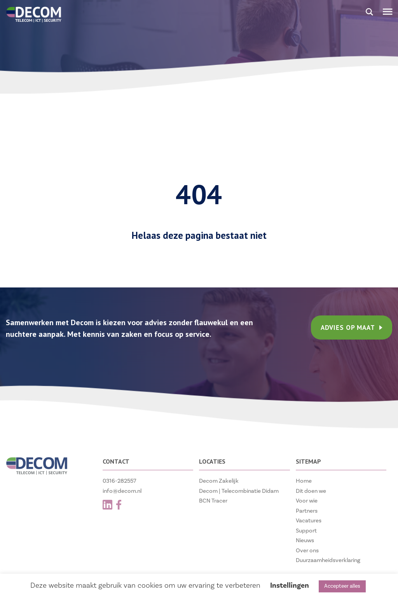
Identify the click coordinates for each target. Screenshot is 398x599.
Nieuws (305, 540)
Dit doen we (311, 491)
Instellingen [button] (289, 585)
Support (306, 530)
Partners (307, 511)
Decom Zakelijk (219, 481)
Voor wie (307, 500)
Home (304, 481)
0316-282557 (119, 481)
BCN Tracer (213, 500)
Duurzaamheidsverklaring (328, 560)
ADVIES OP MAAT (351, 327)
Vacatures (308, 520)
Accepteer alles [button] (342, 586)
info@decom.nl (122, 491)
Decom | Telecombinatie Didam (239, 491)
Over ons (307, 550)
